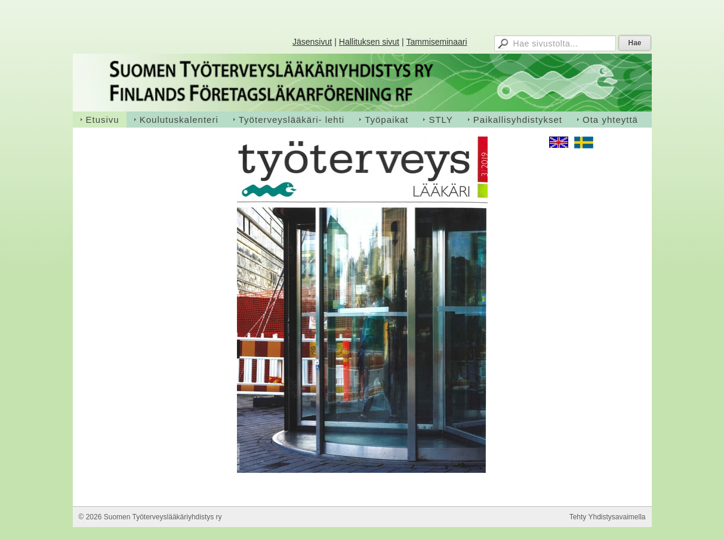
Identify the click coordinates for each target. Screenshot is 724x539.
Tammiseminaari (436, 42)
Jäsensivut (312, 42)
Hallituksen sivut (369, 42)
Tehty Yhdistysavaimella (607, 517)
